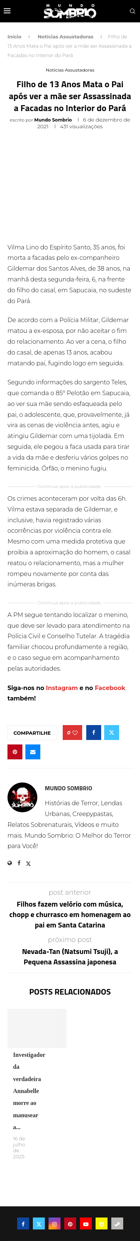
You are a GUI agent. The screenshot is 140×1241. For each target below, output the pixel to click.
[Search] (132, 11)
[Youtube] (86, 1223)
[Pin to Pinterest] (14, 751)
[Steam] (117, 1223)
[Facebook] (23, 1223)
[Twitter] (39, 1223)
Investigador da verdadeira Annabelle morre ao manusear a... (29, 1091)
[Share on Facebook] (93, 732)
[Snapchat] (102, 1223)
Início (14, 37)
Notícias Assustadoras (65, 37)
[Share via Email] (32, 751)
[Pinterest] (70, 1223)
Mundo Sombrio (53, 120)
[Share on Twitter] (111, 732)
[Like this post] (75, 732)
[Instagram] (54, 1223)
